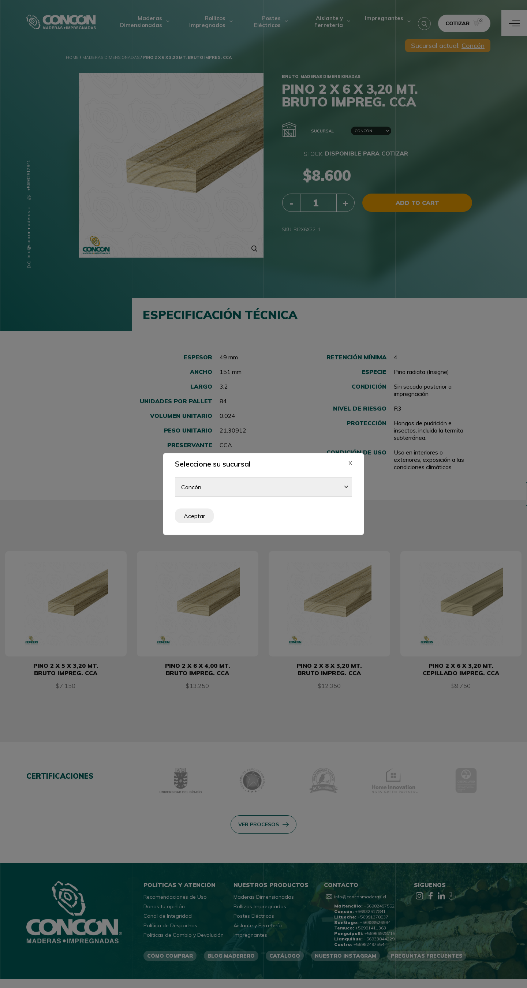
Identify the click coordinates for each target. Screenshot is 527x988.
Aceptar (194, 516)
